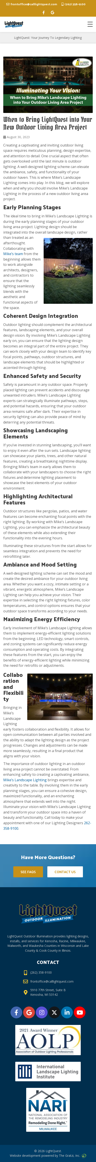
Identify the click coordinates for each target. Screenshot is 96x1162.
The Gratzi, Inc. (72, 1155)
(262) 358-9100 (75, 4)
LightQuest (53, 1151)
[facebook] (43, 12)
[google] (52, 12)
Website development (25, 1155)
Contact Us (65, 872)
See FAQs (28, 872)
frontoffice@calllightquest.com (33, 4)
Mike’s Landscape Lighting (25, 780)
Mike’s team (13, 253)
